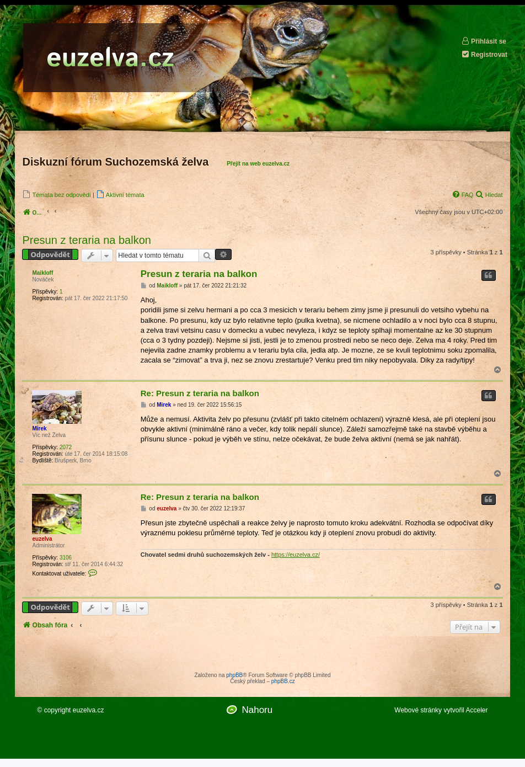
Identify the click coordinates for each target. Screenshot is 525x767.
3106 (66, 558)
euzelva (42, 539)
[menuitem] (56, 194)
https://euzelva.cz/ (295, 554)
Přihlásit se (483, 41)
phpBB (234, 675)
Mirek (39, 428)
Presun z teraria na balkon (86, 240)
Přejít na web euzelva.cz (258, 164)
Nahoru (257, 710)
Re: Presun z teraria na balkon (200, 393)
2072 (66, 447)
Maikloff (42, 273)
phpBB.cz (283, 681)
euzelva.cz (88, 710)
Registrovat (484, 54)
